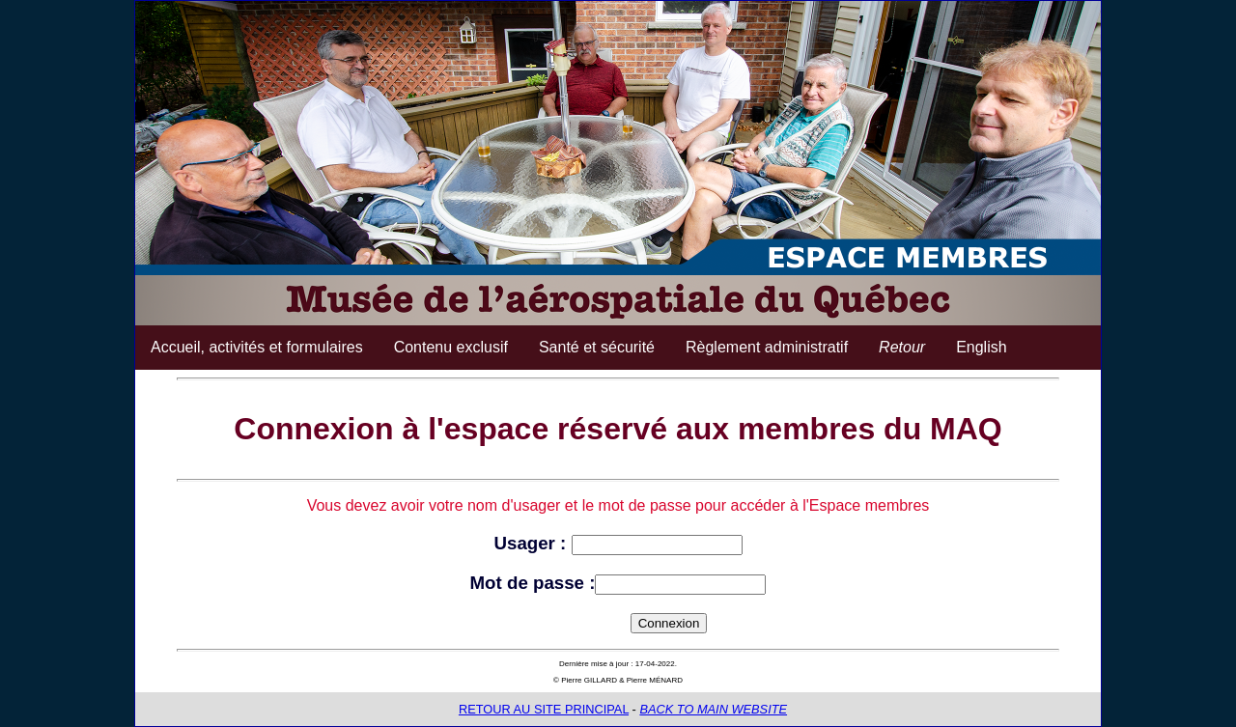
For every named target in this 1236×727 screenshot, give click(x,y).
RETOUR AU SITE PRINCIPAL (544, 709)
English (981, 347)
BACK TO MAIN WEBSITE (713, 709)
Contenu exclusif (451, 347)
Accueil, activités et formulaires (257, 347)
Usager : (532, 543)
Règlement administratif (767, 347)
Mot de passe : (533, 583)
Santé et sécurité (597, 347)
